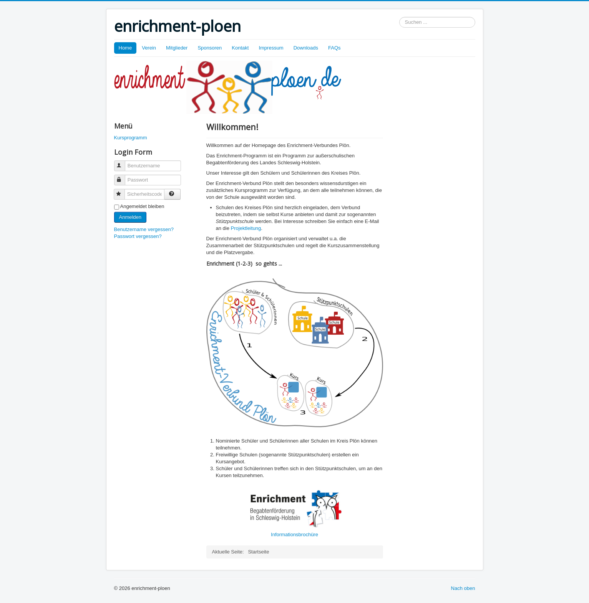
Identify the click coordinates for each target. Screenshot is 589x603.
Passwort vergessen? (138, 236)
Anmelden (130, 217)
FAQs (334, 48)
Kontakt (240, 48)
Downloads (306, 48)
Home (125, 48)
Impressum (271, 48)
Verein (149, 48)
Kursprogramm (130, 137)
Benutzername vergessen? (144, 229)
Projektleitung (246, 228)
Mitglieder (176, 48)
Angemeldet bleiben (142, 206)
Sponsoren (209, 48)
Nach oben (463, 588)
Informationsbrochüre (294, 534)
